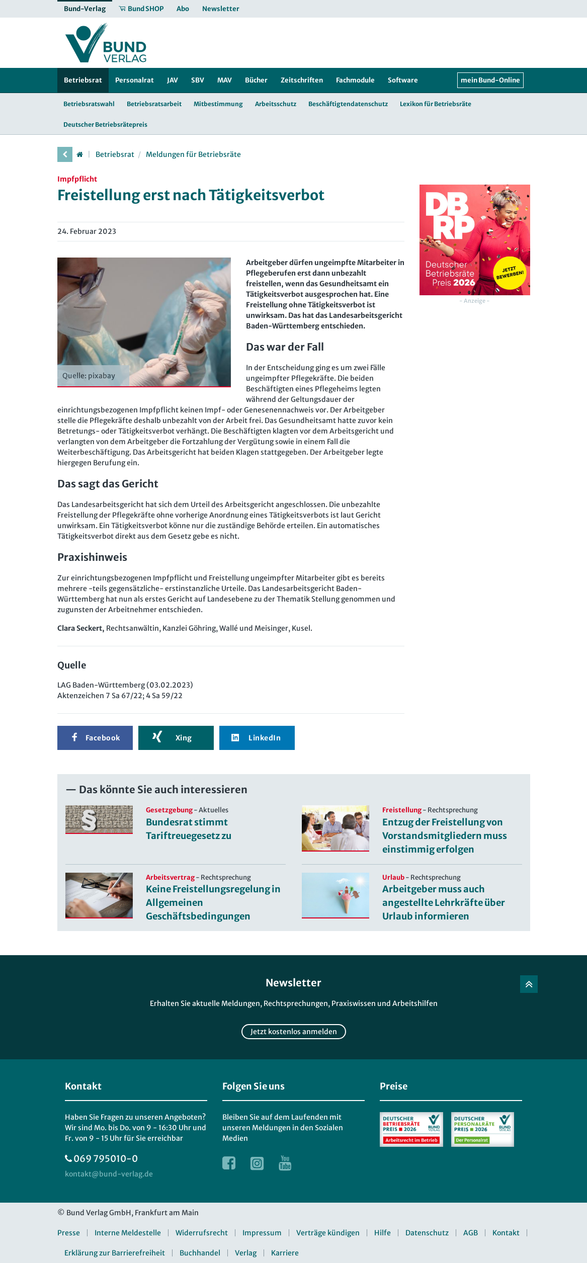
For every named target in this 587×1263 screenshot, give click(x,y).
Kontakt (506, 1232)
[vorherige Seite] (64, 154)
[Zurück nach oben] (529, 984)
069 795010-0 (105, 1158)
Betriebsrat (115, 154)
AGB (470, 1232)
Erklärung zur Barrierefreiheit (114, 1252)
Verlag (246, 1252)
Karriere (285, 1252)
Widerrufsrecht (202, 1232)
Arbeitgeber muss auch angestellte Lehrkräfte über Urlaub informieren (443, 902)
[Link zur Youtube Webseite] (285, 1162)
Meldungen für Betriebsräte (193, 154)
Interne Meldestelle (128, 1232)
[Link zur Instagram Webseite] (257, 1162)
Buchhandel (200, 1252)
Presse (68, 1232)
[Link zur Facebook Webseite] (228, 1162)
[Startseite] (80, 154)
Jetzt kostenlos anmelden (293, 1031)
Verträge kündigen (328, 1232)
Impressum (262, 1232)
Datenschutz (427, 1232)
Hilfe (382, 1232)
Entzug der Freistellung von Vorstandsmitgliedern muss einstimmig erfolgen (444, 835)
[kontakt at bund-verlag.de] (109, 1174)
